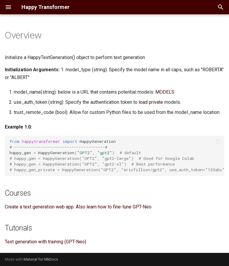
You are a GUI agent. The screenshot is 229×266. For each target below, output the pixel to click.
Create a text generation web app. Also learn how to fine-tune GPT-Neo (78, 207)
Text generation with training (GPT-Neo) (45, 242)
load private (151, 102)
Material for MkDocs (41, 259)
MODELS (164, 92)
